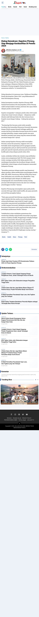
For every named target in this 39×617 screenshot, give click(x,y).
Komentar (34, 249)
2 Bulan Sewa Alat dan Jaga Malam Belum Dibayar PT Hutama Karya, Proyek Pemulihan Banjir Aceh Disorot (17, 288)
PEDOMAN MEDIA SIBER (10, 420)
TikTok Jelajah (22, 420)
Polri (20, 7)
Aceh (3, 349)
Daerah (15, 7)
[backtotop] (19, 424)
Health (9, 237)
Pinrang (20, 237)
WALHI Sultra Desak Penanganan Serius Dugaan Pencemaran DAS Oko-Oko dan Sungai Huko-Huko (13, 320)
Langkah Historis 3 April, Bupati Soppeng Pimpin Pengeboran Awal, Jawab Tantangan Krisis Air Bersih (17, 274)
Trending (3, 7)
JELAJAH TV (30, 420)
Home (3, 38)
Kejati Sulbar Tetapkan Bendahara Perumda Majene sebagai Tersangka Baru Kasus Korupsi (19, 302)
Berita (9, 7)
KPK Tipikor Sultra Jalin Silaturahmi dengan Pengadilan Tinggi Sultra (18, 281)
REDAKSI (9, 418)
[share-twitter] (6, 249)
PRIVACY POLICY (26, 418)
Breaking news (33, 7)
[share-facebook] (2, 249)
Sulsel (25, 7)
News (14, 237)
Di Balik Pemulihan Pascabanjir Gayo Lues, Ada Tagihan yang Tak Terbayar (18, 295)
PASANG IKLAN (17, 418)
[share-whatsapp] (10, 249)
